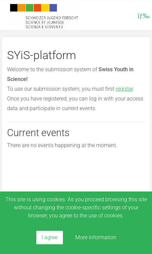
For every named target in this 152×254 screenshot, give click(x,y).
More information (95, 237)
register (124, 89)
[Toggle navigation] (142, 16)
